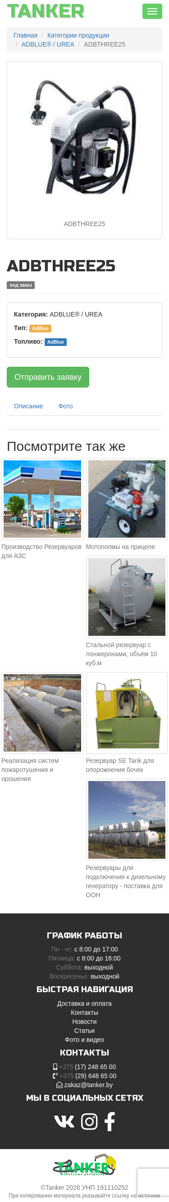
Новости (84, 1021)
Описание (28, 406)
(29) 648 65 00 (88, 1075)
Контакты (84, 1012)
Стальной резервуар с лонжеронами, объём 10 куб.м (121, 654)
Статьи (84, 1030)
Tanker (45, 11)
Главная (25, 35)
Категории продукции (78, 35)
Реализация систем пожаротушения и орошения (30, 769)
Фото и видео (84, 1039)
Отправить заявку (48, 377)
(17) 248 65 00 (87, 1066)
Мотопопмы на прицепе (120, 546)
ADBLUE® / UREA (48, 44)
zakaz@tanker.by (88, 1084)
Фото (65, 406)
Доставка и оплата (84, 1003)
